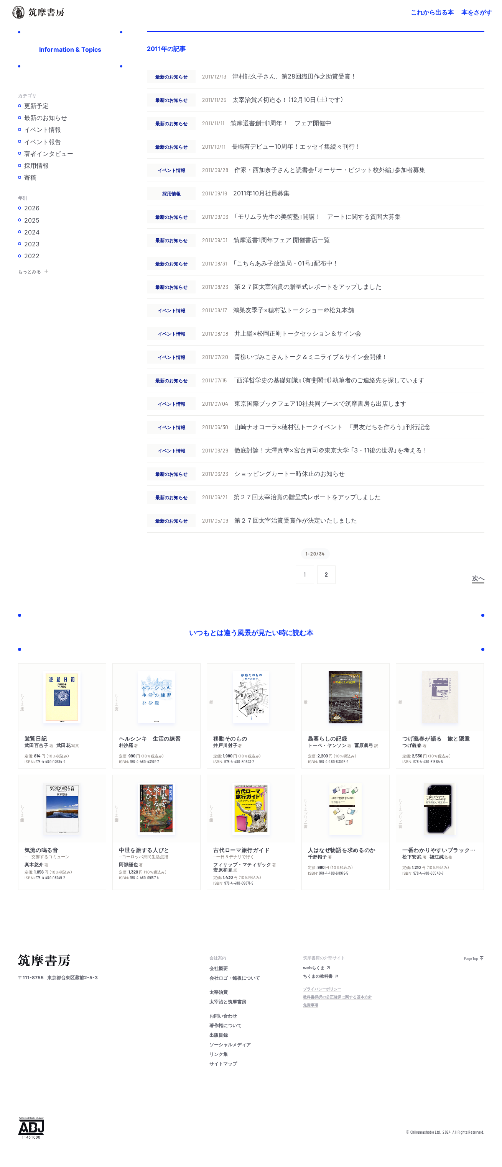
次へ (478, 577)
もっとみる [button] (33, 271)
